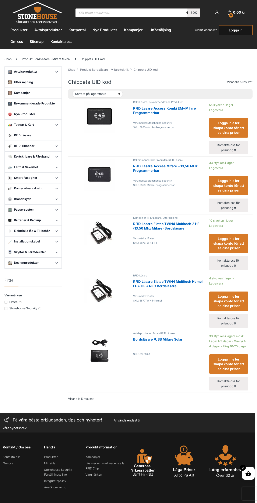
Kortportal (77, 30)
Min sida (50, 463)
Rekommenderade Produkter (166, 102)
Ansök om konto (55, 487)
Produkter (19, 30)
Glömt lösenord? (206, 30)
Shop (7, 59)
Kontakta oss (61, 41)
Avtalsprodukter (48, 30)
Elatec (13, 302)
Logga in (236, 30)
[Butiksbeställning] (97, 93)
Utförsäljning (160, 30)
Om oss (16, 41)
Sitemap (37, 41)
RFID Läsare (140, 102)
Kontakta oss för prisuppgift (228, 147)
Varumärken (93, 474)
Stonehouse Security (23, 308)
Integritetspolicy (55, 481)
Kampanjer (133, 30)
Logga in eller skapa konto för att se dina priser (228, 128)
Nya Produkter (104, 30)
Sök (194, 12)
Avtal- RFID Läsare (164, 333)
